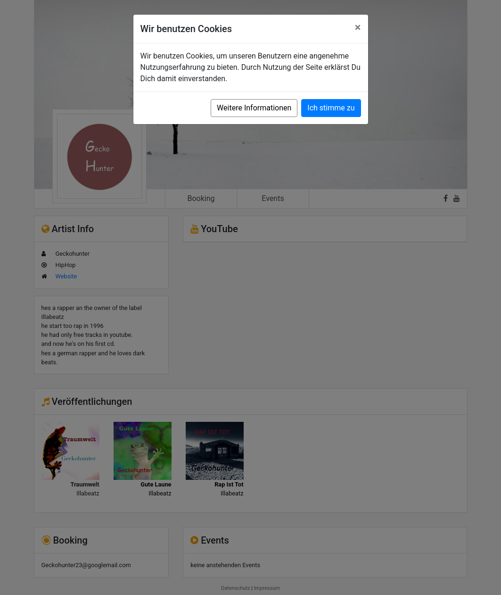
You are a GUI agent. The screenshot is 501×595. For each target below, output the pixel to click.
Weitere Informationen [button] (254, 107)
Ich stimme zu (330, 107)
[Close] (358, 27)
